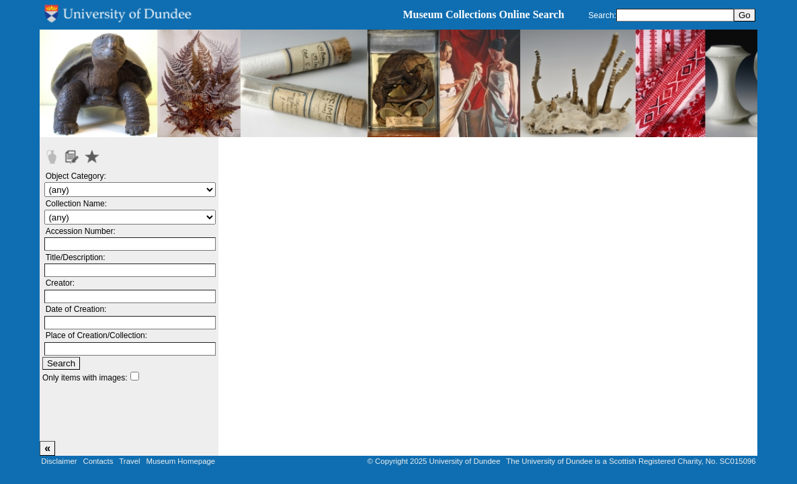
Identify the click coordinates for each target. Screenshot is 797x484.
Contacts (98, 461)
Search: (602, 15)
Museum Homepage (180, 461)
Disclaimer (59, 461)
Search (61, 363)
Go (745, 15)
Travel (129, 461)
